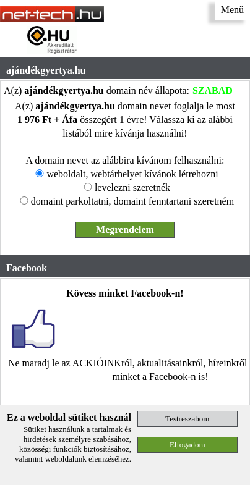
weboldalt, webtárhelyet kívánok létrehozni (132, 174)
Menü (232, 9)
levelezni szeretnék (132, 187)
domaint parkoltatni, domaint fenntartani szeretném (132, 201)
